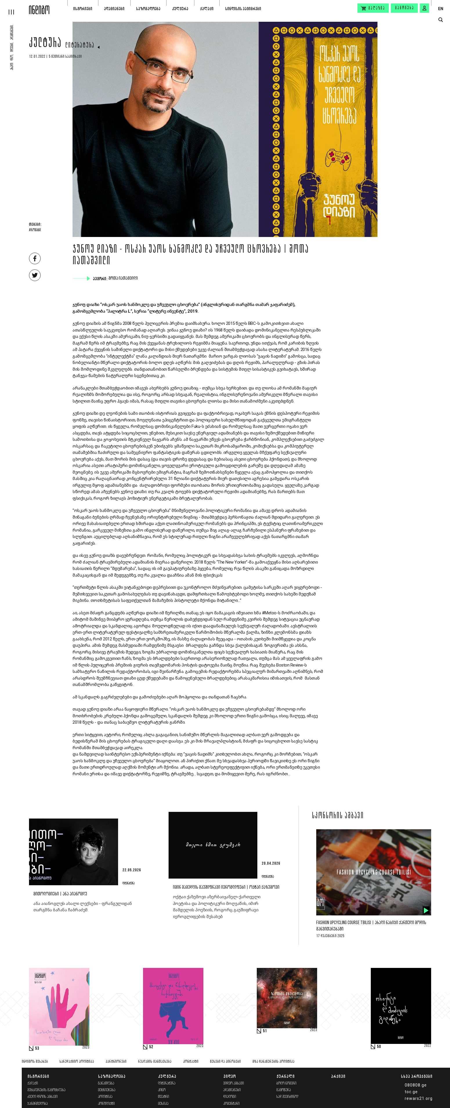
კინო (162, 1090)
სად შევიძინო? (287, 1097)
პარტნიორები (116, 1062)
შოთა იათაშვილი (124, 278)
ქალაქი (207, 8)
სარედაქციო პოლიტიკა (76, 1062)
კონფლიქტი (106, 1104)
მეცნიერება (106, 1090)
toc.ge (411, 1091)
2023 (85, 1048)
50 (379, 1046)
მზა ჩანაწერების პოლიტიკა (273, 1062)
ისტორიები (82, 8)
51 (265, 1031)
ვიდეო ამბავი (233, 1083)
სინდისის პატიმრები (243, 8)
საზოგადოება (148, 8)
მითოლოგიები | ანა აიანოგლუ (60, 894)
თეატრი (163, 1097)
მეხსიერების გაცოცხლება (47, 1090)
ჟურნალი (285, 1076)
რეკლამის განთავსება (154, 1062)
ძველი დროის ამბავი (43, 1097)
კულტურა (180, 8)
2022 (427, 1046)
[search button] (440, 19)
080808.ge (416, 1085)
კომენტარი (231, 1104)
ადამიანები (114, 8)
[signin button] (424, 8)
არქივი (338, 1076)
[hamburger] (14, 7)
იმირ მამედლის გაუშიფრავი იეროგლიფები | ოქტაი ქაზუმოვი (226, 887)
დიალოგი (229, 1097)
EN (440, 8)
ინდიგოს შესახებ (35, 1062)
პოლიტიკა (105, 1097)
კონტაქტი (190, 1062)
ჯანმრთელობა (38, 1104)
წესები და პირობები (225, 1062)
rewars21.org (419, 1098)
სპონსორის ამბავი (338, 816)
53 (37, 1048)
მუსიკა (163, 1104)
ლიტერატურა (80, 46)
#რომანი (35, 230)
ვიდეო (229, 1076)
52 (151, 1047)
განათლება (106, 1083)
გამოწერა (404, 8)
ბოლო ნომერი (286, 1083)
